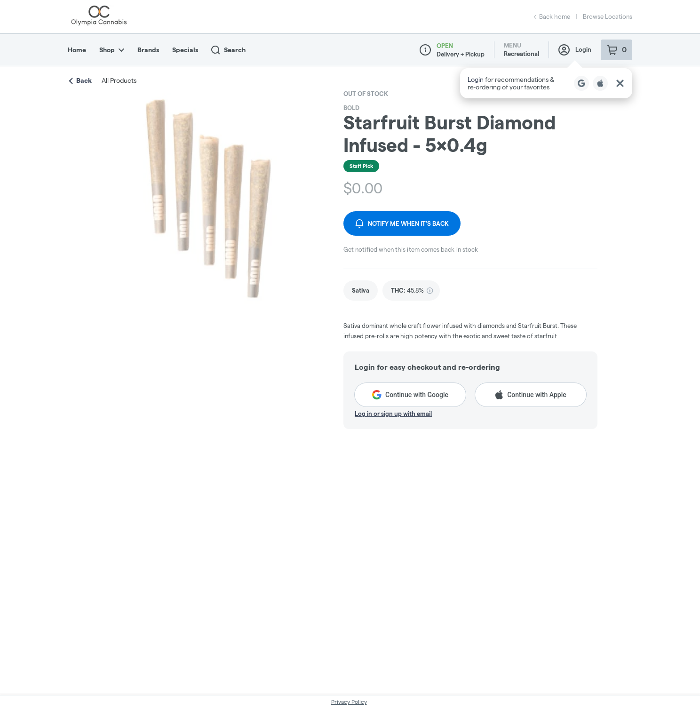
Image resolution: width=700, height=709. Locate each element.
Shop (111, 50)
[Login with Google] (581, 83)
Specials (185, 50)
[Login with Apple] (600, 83)
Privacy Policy (349, 702)
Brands (148, 50)
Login (574, 50)
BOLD (351, 107)
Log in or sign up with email (393, 413)
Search (228, 50)
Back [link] (80, 80)
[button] (546, 83)
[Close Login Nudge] (620, 83)
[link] (360, 290)
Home (77, 50)
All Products (119, 80)
